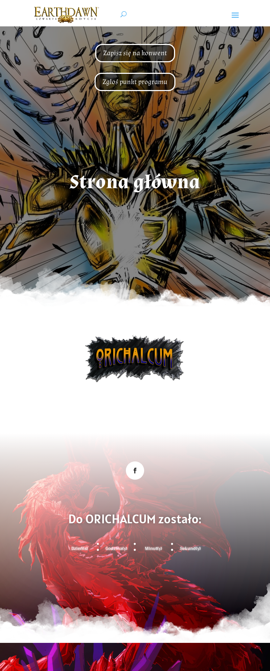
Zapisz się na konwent (135, 53)
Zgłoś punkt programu (135, 82)
